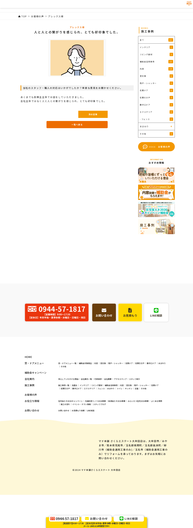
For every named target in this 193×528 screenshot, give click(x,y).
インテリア (84, 410)
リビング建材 (96, 410)
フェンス (101, 413)
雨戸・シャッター (115, 388)
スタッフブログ (99, 429)
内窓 (96, 388)
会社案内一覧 (86, 404)
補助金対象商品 (85, 388)
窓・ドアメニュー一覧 (67, 388)
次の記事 (93, 114)
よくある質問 (156, 426)
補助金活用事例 (111, 410)
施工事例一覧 (63, 410)
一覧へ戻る (77, 124)
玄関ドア (129, 388)
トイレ (119, 413)
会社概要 (107, 404)
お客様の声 (31, 419)
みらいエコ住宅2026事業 (138, 426)
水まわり (162, 388)
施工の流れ (65, 429)
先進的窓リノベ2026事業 (95, 426)
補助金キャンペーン (35, 397)
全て (156, 40)
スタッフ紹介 (134, 404)
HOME (28, 381)
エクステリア (89, 413)
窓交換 (103, 388)
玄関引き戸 (139, 388)
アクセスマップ (120, 404)
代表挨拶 (98, 404)
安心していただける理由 (68, 404)
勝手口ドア (151, 388)
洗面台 (74, 410)
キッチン (128, 413)
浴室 (136, 413)
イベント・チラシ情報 (81, 429)
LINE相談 (90, 435)
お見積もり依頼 (78, 435)
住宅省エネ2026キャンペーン (70, 426)
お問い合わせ (63, 435)
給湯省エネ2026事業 (116, 426)
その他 (63, 391)
